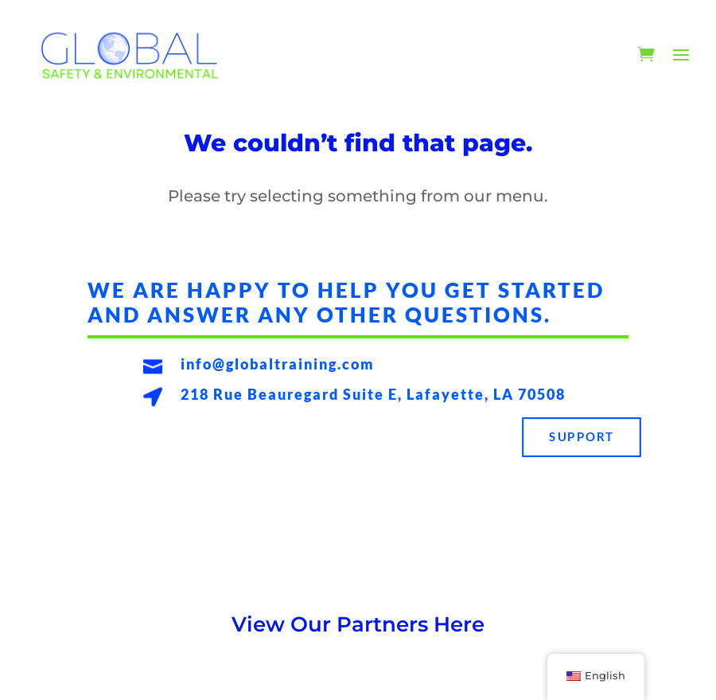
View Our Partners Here (358, 624)
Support (581, 437)
